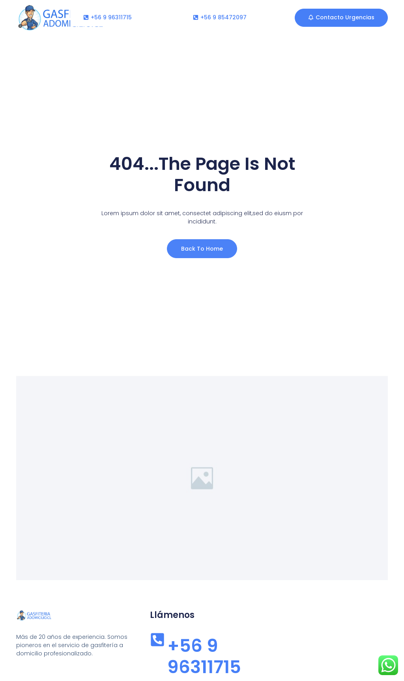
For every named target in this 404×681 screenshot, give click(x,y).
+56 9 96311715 (204, 656)
